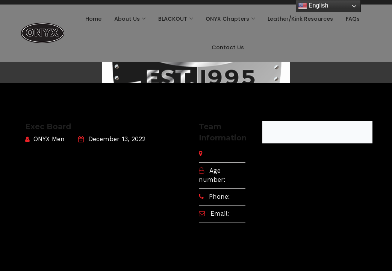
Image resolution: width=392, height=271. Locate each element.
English (313, 6)
